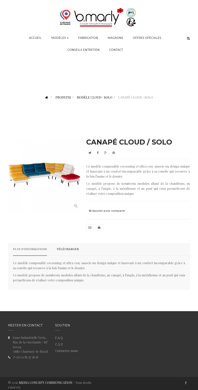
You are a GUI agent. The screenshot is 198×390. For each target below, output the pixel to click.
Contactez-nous (66, 351)
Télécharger (68, 249)
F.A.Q (59, 338)
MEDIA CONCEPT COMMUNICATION (45, 383)
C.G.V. (59, 344)
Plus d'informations (30, 249)
